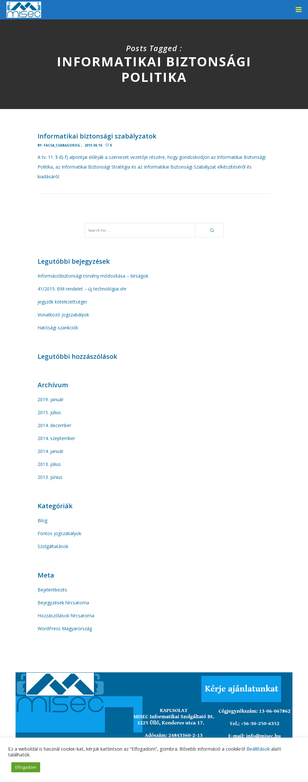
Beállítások (258, 748)
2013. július (49, 464)
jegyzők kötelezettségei (62, 302)
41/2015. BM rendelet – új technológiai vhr (82, 289)
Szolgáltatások (53, 546)
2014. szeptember (56, 438)
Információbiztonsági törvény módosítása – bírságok (93, 276)
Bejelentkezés (52, 590)
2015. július (49, 412)
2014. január (50, 451)
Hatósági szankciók (58, 328)
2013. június (50, 477)
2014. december (54, 425)
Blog (42, 520)
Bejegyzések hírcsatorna (63, 603)
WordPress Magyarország (65, 628)
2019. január (50, 399)
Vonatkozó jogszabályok (63, 315)
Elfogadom (25, 767)
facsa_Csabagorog (62, 145)
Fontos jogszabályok (59, 533)
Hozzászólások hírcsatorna (66, 615)
